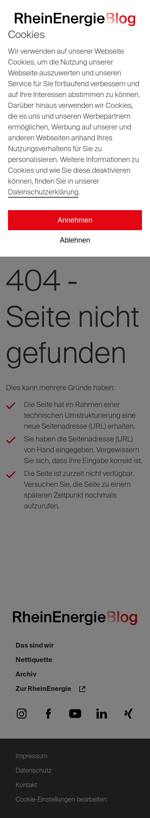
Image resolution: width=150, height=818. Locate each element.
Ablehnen (75, 240)
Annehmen (75, 220)
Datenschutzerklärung (43, 192)
